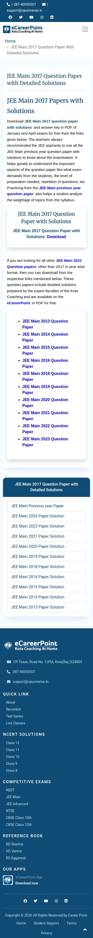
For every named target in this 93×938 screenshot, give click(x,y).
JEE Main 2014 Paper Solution (37, 597)
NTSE (10, 811)
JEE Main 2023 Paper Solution (37, 516)
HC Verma (14, 851)
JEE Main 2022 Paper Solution (37, 526)
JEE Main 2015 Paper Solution (37, 587)
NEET (10, 790)
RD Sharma (14, 844)
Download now (26, 883)
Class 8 (11, 771)
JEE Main (13, 797)
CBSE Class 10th (19, 818)
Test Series (14, 716)
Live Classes (15, 723)
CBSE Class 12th (19, 825)
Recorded (13, 709)
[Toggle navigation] (85, 29)
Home (10, 41)
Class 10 (12, 757)
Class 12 (12, 743)
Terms (71, 923)
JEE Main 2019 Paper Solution (37, 556)
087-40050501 (21, 4)
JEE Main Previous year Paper (37, 506)
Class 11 (12, 750)
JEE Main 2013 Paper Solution (37, 607)
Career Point (77, 915)
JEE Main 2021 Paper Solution (37, 536)
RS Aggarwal (16, 858)
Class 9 (11, 764)
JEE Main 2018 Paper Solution (37, 566)
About (10, 702)
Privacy (46, 933)
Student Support (46, 923)
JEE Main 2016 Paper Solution (37, 576)
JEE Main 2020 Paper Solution (37, 546)
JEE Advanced (17, 804)
